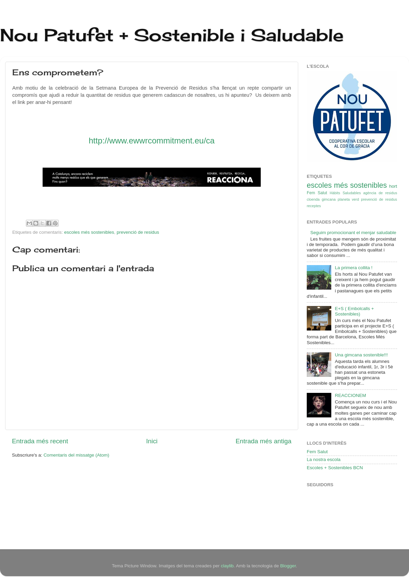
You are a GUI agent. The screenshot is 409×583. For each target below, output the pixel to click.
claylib (227, 565)
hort (393, 186)
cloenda (313, 199)
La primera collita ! (353, 267)
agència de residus (380, 193)
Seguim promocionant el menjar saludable (353, 232)
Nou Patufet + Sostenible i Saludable (172, 35)
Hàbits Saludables (345, 193)
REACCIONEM (350, 395)
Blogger (288, 565)
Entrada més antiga (263, 441)
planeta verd (348, 199)
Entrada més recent (40, 441)
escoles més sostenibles (89, 232)
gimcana (329, 199)
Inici (152, 441)
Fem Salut (317, 192)
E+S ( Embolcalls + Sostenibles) (354, 311)
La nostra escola (323, 459)
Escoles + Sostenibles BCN (335, 467)
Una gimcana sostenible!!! (361, 354)
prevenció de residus (138, 232)
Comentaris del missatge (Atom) (76, 455)
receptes (314, 206)
